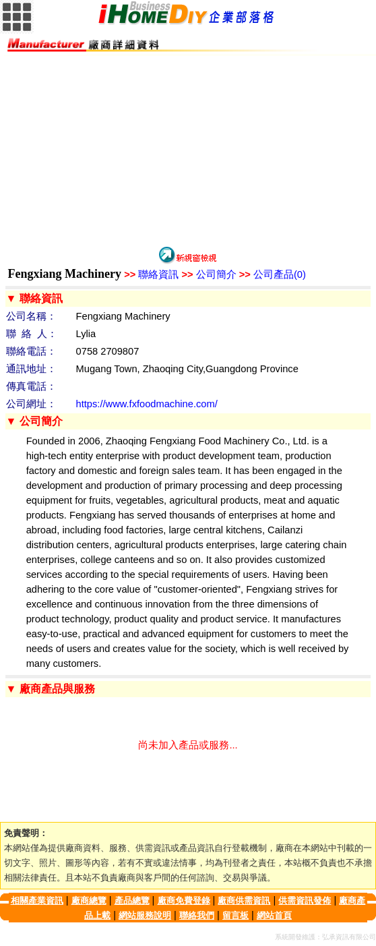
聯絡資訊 (151, 274)
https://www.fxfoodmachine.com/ (147, 403)
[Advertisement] (188, 150)
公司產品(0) (272, 274)
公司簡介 (208, 274)
